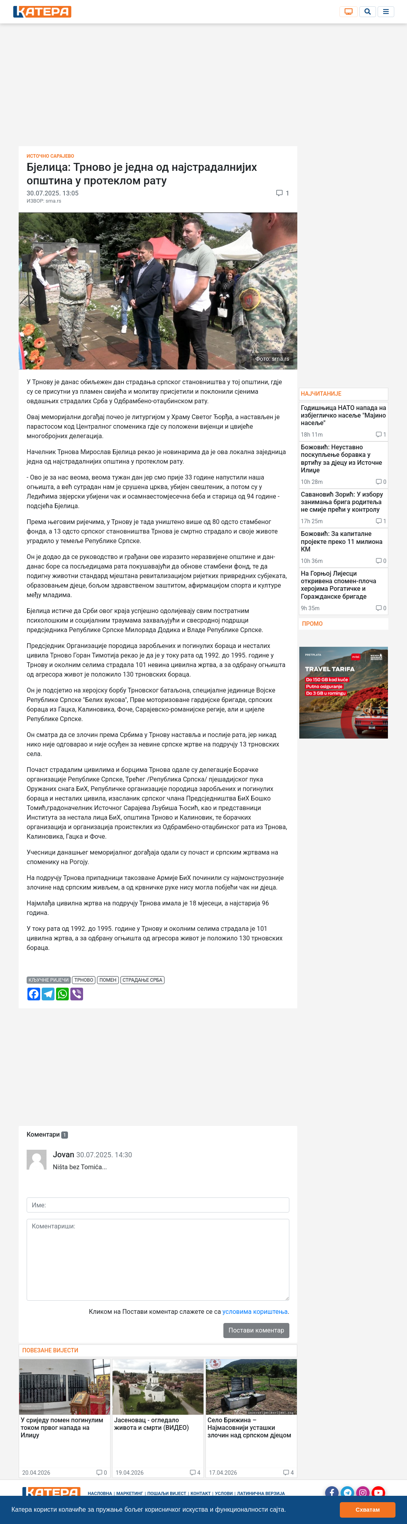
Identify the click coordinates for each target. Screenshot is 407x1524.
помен (107, 980)
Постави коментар (256, 1330)
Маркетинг (129, 1493)
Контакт (201, 1493)
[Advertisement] (203, 87)
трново (83, 980)
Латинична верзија (261, 1493)
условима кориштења (255, 1311)
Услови (224, 1493)
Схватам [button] (368, 1510)
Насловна (100, 1493)
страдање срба (142, 980)
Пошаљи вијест (166, 1493)
